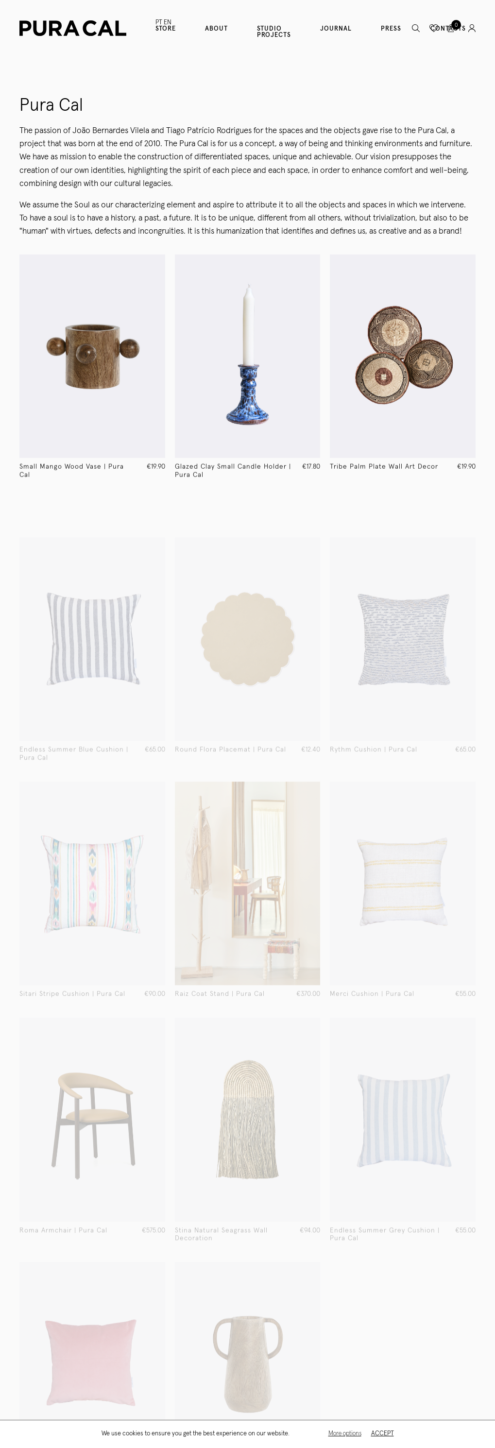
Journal (336, 29)
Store (165, 29)
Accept (382, 1434)
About (216, 29)
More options (344, 1434)
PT (158, 22)
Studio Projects (274, 32)
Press (391, 29)
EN (167, 22)
